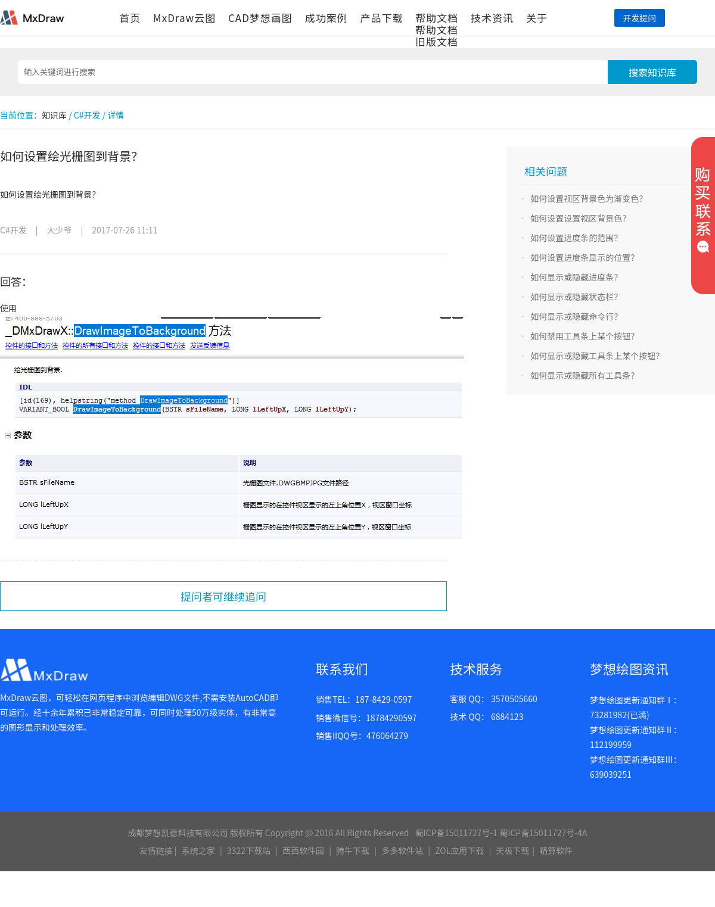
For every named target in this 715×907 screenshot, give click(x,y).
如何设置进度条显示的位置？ (584, 257)
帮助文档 (436, 17)
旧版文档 (436, 41)
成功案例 (326, 17)
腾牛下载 (352, 850)
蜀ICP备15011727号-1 (456, 833)
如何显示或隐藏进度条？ (576, 277)
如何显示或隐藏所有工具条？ (584, 375)
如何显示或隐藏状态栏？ (576, 297)
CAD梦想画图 (260, 17)
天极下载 (512, 850)
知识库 (54, 115)
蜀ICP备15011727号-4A (543, 833)
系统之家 (198, 850)
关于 (537, 17)
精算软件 (556, 850)
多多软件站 (402, 850)
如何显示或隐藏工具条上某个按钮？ (597, 355)
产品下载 (381, 17)
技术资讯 (492, 17)
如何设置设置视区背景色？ (580, 218)
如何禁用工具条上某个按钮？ (584, 336)
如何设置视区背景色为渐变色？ (588, 198)
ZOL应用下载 (459, 850)
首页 (130, 17)
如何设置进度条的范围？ (576, 238)
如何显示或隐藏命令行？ (576, 316)
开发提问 (639, 18)
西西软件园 (303, 850)
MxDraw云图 (184, 17)
